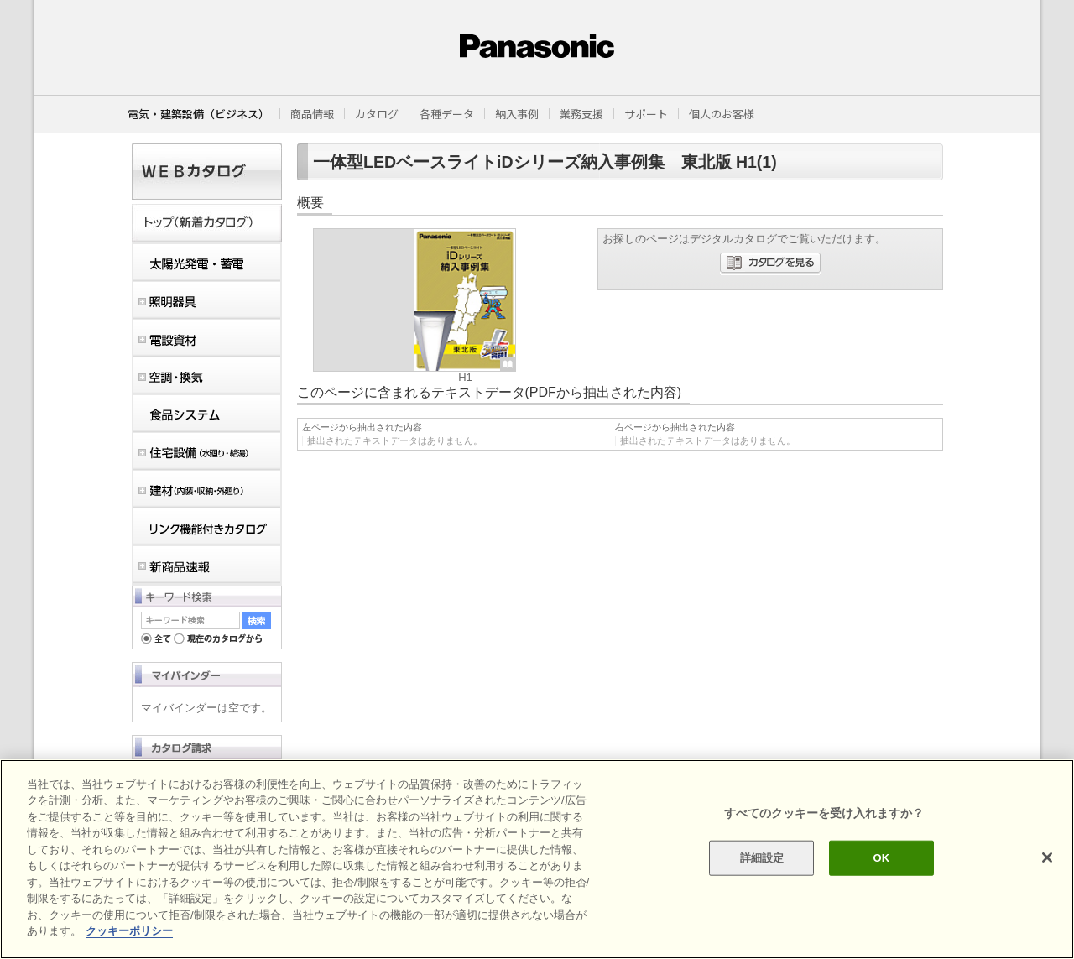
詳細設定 (762, 858)
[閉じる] (1047, 857)
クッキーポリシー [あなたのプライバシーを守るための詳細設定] (129, 931)
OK (881, 858)
